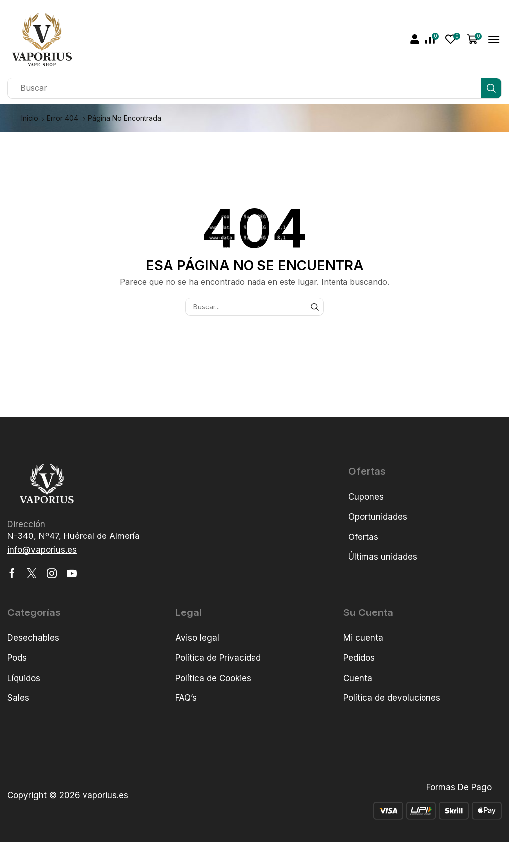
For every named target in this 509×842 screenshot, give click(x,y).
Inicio (29, 118)
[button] (414, 39)
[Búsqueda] (491, 88)
